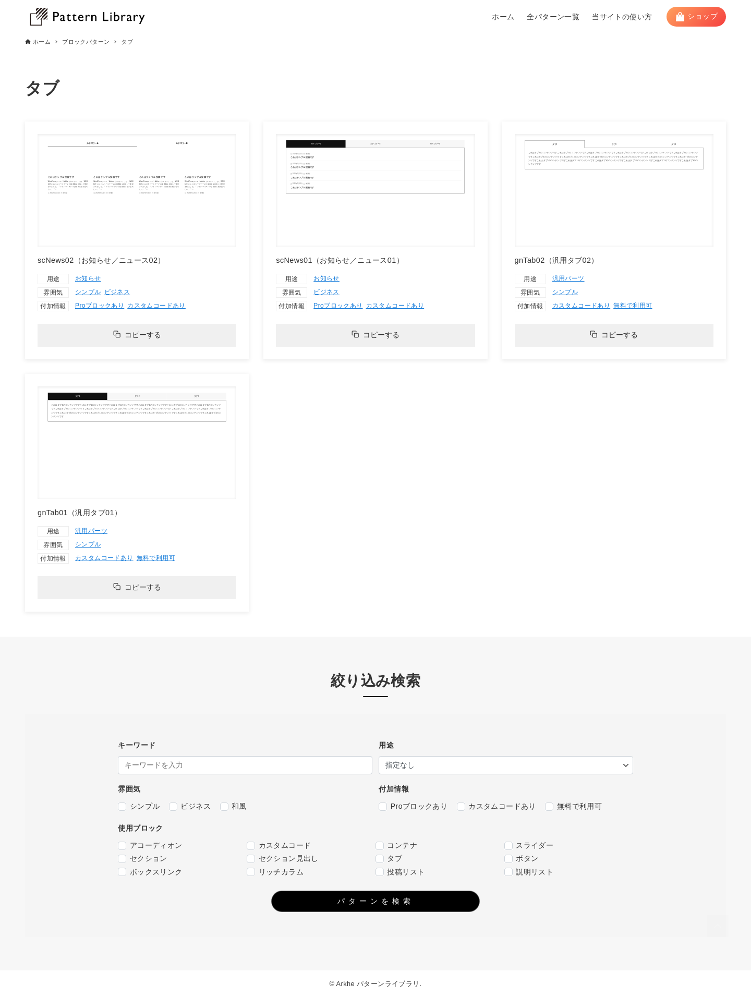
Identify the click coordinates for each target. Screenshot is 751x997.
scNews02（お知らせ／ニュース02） (101, 260)
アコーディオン (150, 845)
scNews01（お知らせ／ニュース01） (340, 260)
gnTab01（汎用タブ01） (80, 512)
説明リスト (528, 872)
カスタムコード (279, 845)
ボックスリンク (150, 872)
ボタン (521, 858)
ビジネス (117, 292)
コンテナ (396, 845)
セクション (142, 858)
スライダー (528, 845)
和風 (233, 806)
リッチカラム (275, 872)
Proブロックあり (99, 305)
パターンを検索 (375, 901)
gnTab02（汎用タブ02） (557, 260)
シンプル (88, 292)
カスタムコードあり (156, 305)
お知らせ (88, 278)
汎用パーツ (568, 278)
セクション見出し (283, 858)
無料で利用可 (632, 305)
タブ (389, 858)
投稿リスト (400, 872)
